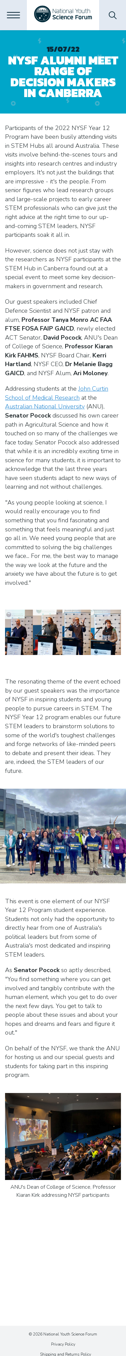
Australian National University (45, 406)
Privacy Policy (63, 1344)
